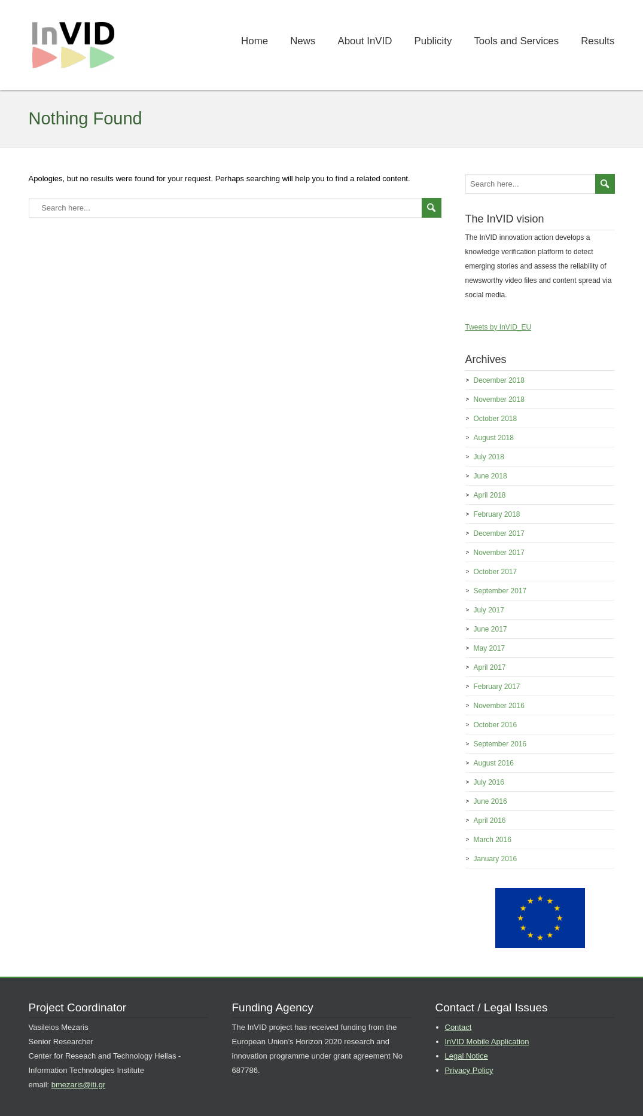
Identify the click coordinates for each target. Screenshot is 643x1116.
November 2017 (499, 552)
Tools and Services (516, 41)
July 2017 (489, 610)
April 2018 (490, 495)
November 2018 (499, 399)
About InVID (364, 41)
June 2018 (490, 476)
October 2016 (495, 725)
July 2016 (489, 782)
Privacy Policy (469, 1070)
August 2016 (494, 763)
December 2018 (499, 380)
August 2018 (494, 438)
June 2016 (490, 801)
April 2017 (490, 667)
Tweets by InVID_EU (498, 327)
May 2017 (489, 648)
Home (254, 41)
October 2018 (495, 418)
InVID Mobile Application (487, 1041)
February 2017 (497, 686)
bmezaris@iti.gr (78, 1084)
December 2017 (499, 533)
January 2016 (495, 859)
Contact (458, 1027)
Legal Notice (466, 1055)
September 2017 (500, 591)
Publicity (433, 41)
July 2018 (489, 457)
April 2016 (490, 820)
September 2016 (500, 744)
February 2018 (497, 514)
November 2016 (499, 706)
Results (597, 41)
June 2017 (490, 629)
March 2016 (492, 840)
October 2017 (495, 572)
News (302, 41)
